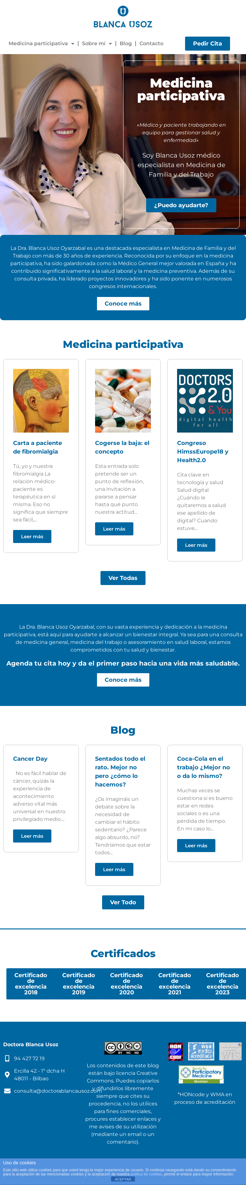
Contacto (151, 43)
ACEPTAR (123, 1179)
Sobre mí (97, 43)
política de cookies (146, 1174)
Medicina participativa (41, 43)
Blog (126, 43)
